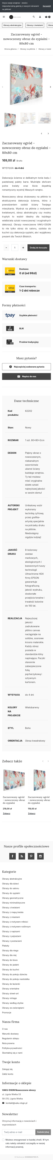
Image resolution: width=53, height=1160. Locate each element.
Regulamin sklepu (10, 1038)
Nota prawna (8, 1043)
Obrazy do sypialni (11, 893)
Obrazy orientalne (10, 988)
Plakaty (5, 945)
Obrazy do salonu (10, 888)
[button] (48, 17)
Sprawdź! (47, 6)
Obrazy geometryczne (12, 898)
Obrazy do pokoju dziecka (14, 974)
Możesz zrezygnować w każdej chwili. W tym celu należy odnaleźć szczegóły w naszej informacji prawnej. (27, 1143)
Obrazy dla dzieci (10, 883)
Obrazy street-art (10, 993)
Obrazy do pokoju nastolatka (15, 979)
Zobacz (6, 813)
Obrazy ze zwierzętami (13, 1008)
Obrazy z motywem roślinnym (16, 926)
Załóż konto (7, 1074)
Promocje (6, 1012)
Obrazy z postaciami (12, 941)
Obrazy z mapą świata (12, 912)
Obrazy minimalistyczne (13, 902)
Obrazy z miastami (11, 917)
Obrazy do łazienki (11, 984)
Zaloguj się (7, 1069)
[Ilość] (14, 247)
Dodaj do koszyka (38, 247)
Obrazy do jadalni (10, 965)
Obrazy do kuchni (10, 969)
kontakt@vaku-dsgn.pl (14, 1103)
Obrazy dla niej (9, 955)
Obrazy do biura (9, 960)
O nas (5, 1029)
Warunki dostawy (10, 1034)
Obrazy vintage (9, 998)
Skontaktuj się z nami (12, 1053)
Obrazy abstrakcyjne (12, 25)
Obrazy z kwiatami (35, 25)
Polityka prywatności (12, 1048)
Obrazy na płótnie (27, 49)
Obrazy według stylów (12, 1003)
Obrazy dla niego (10, 950)
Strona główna (10, 49)
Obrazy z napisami (11, 931)
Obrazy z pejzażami (11, 936)
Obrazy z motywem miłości (15, 922)
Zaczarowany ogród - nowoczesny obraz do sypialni (14, 800)
